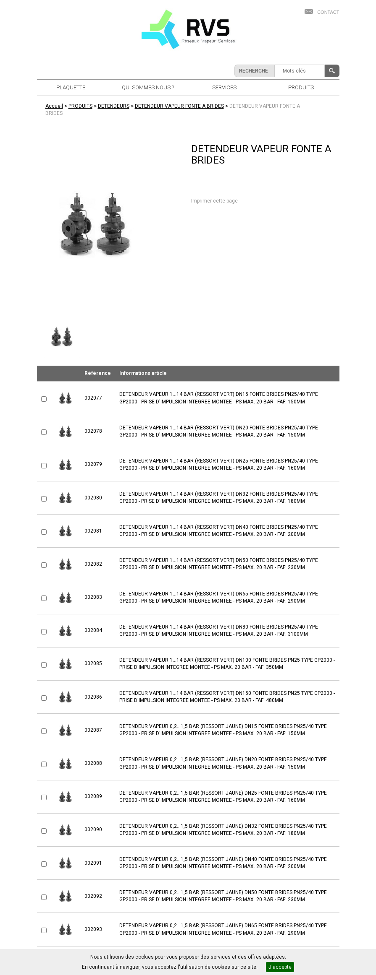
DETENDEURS (113, 106)
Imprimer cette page (214, 201)
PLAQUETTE (70, 87)
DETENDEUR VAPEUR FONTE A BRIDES (179, 106)
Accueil (54, 106)
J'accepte (280, 967)
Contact (328, 12)
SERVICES (224, 87)
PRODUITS (301, 87)
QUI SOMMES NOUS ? (148, 87)
